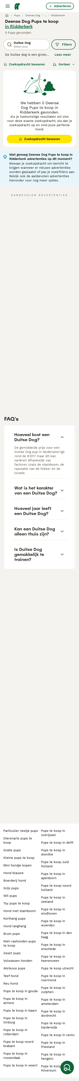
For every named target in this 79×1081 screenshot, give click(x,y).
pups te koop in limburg (15, 1020)
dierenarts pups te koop (17, 840)
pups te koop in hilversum (53, 1068)
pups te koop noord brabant (18, 1044)
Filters (63, 44)
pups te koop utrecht (57, 968)
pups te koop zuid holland (55, 864)
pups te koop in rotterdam (15, 1032)
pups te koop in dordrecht (53, 1013)
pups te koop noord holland (56, 888)
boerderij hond (14, 880)
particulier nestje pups (20, 831)
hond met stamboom (19, 911)
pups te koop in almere (15, 1001)
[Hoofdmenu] (7, 6)
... (46, 15)
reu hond (10, 983)
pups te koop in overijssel (53, 833)
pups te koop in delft (57, 843)
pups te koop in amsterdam (53, 1002)
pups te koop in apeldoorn (53, 876)
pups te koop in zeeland (53, 900)
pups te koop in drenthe (53, 852)
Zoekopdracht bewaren (24, 64)
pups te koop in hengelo (53, 1057)
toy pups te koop (16, 903)
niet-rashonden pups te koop (19, 943)
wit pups (10, 896)
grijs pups (11, 888)
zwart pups (12, 953)
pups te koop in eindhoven (53, 911)
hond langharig (14, 926)
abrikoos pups (14, 968)
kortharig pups (14, 918)
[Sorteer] (64, 64)
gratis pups (12, 850)
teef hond (10, 976)
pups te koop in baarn (20, 1010)
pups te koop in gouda (20, 991)
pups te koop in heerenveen (53, 959)
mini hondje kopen (17, 865)
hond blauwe (13, 873)
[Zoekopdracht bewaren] (67, 1067)
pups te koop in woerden (53, 923)
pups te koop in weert (20, 1065)
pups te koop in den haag (56, 935)
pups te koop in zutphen (53, 990)
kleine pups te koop (18, 858)
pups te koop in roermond (53, 978)
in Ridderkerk (19, 26)
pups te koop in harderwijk (53, 1025)
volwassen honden (17, 961)
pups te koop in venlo (58, 1035)
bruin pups (11, 934)
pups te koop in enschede (53, 947)
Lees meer (63, 55)
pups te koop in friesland (53, 1045)
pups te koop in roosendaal (15, 1056)
